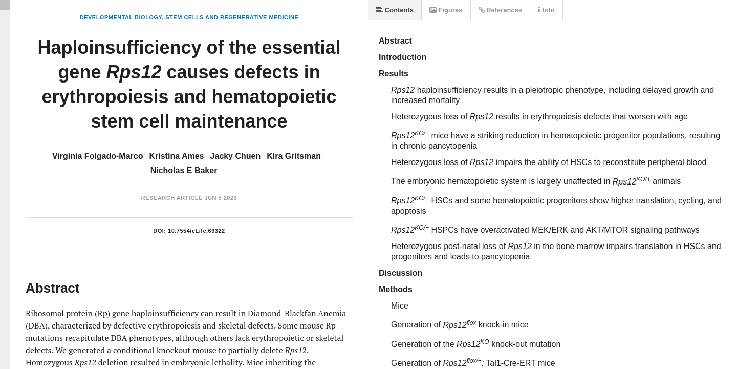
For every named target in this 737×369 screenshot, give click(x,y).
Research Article (172, 198)
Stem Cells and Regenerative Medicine (231, 17)
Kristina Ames (176, 156)
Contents (395, 10)
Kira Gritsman (294, 156)
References (501, 10)
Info (546, 10)
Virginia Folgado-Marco (97, 156)
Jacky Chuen (235, 156)
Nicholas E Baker (184, 170)
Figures (446, 10)
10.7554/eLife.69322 (196, 231)
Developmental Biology (121, 17)
